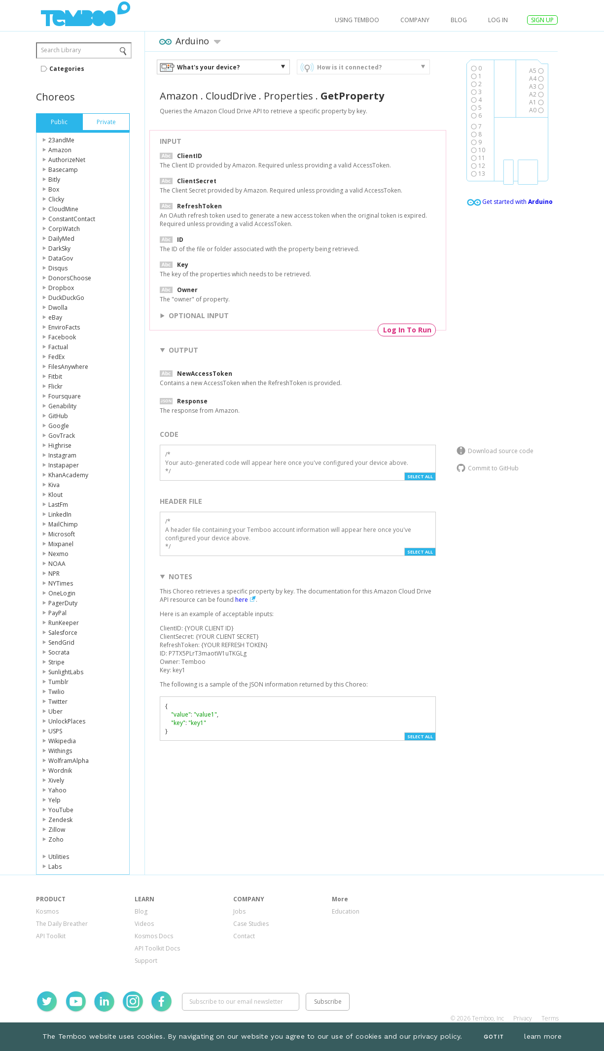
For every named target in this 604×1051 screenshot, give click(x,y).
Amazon (59, 150)
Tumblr (58, 682)
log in (498, 20)
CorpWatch (64, 229)
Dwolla (58, 307)
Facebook (62, 337)
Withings (60, 751)
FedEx (56, 357)
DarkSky (59, 248)
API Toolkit (51, 936)
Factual (58, 347)
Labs (55, 866)
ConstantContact (71, 219)
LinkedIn (59, 514)
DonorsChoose (69, 278)
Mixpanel (60, 544)
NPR (54, 573)
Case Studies (251, 924)
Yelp (54, 800)
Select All (420, 476)
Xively (56, 780)
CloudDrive (231, 95)
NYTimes (60, 583)
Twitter (58, 701)
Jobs (239, 911)
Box (53, 189)
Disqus (58, 268)
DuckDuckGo (66, 298)
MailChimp (63, 524)
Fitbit (55, 376)
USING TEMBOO (357, 20)
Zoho (56, 839)
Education (345, 911)
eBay (55, 317)
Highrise (59, 445)
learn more (543, 1036)
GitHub (58, 416)
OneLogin (61, 593)
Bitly (54, 179)
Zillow (56, 829)
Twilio (56, 692)
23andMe (61, 140)
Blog (459, 20)
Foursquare (64, 396)
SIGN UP (542, 20)
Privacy (522, 1018)
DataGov (60, 258)
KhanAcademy (68, 475)
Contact (244, 936)
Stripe (56, 662)
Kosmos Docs (154, 936)
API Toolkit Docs (157, 948)
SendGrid (61, 642)
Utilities (58, 857)
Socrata (59, 652)
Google (58, 426)
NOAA (57, 563)
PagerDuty (62, 603)
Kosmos (47, 911)
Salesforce (62, 632)
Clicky (56, 199)
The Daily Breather (62, 924)
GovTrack (61, 435)
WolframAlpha (68, 760)
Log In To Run (407, 329)
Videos (144, 924)
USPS (55, 731)
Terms (550, 1018)
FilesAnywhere (68, 366)
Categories (66, 69)
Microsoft (61, 534)
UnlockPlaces (66, 721)
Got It (493, 1037)
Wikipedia (62, 741)
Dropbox (61, 288)
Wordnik (60, 770)
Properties (288, 95)
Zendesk (60, 820)
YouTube (60, 810)
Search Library (61, 50)
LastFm (58, 504)
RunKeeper (63, 623)
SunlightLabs (65, 672)
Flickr (55, 386)
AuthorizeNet (66, 160)
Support (146, 960)
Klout (55, 495)
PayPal (57, 613)
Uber (55, 711)
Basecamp (63, 169)
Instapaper (63, 465)
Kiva (54, 485)
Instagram (62, 455)
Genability (62, 406)
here (241, 599)
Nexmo (58, 554)
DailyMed (61, 238)
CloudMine (63, 209)
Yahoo (57, 790)
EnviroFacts (64, 327)
